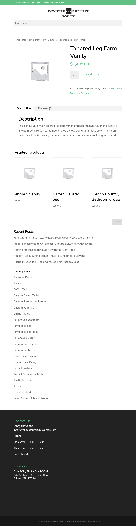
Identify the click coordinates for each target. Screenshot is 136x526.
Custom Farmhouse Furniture (31, 301)
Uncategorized (22, 392)
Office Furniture (23, 368)
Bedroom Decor (23, 277)
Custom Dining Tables (27, 295)
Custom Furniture (24, 307)
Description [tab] (24, 108)
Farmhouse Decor (24, 338)
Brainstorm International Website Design (82, 521)
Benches (19, 283)
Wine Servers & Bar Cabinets (31, 398)
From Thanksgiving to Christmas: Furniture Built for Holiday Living (53, 244)
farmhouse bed (23, 326)
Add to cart (94, 74)
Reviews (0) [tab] (45, 108)
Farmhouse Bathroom (26, 320)
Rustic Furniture (23, 380)
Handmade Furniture (26, 356)
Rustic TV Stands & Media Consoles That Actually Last (46, 262)
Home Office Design (26, 362)
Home (17, 40)
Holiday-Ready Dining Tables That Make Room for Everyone (49, 256)
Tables (17, 386)
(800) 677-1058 (23, 426)
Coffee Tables (22, 289)
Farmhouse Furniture (26, 344)
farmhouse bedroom (26, 332)
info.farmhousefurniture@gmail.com (35, 430)
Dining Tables (22, 314)
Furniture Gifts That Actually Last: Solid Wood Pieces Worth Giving (54, 237)
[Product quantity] (74, 75)
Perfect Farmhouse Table (28, 374)
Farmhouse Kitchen (25, 350)
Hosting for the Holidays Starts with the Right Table (45, 250)
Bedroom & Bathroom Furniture (39, 40)
